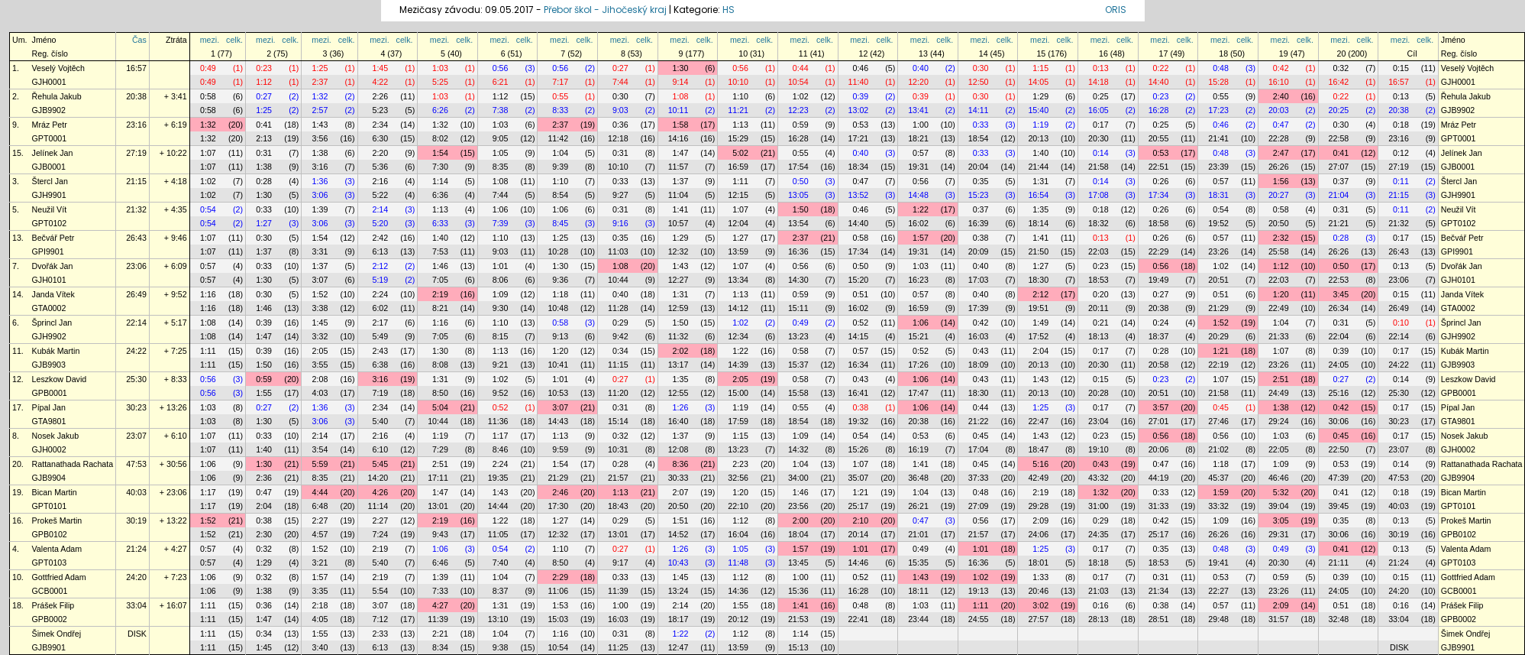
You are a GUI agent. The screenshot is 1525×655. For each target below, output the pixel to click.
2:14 (380, 209)
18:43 (618, 506)
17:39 (978, 308)
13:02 (858, 110)
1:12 (264, 81)
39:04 (1278, 506)
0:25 (1101, 96)
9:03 (620, 110)
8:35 (501, 166)
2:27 (320, 520)
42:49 (1038, 477)
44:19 (1159, 477)
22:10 (738, 506)
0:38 (981, 237)
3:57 (1161, 407)
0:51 (860, 294)
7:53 (440, 251)
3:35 (320, 590)
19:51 (1038, 308)
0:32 (1341, 68)
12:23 (798, 110)
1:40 (1040, 152)
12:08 (678, 449)
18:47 (1038, 449)
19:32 (858, 421)
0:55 (560, 96)
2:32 (1281, 237)
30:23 (136, 407)
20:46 (1038, 590)
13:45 (798, 562)
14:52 (678, 534)
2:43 (380, 350)
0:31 (264, 152)
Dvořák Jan (52, 266)
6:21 (501, 81)
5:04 (440, 407)
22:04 (1339, 336)
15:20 (858, 279)
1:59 (1221, 492)
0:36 (620, 124)
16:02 (918, 223)
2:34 (380, 124)
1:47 (681, 152)
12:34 (738, 336)
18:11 (918, 590)
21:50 (1038, 251)
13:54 (798, 223)
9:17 (620, 562)
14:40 (1159, 81)
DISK (137, 633)
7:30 (440, 166)
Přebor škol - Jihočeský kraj (605, 9)
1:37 (681, 181)
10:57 (678, 223)
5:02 (740, 152)
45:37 (1218, 477)
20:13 (1038, 138)
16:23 (918, 279)
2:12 (380, 266)
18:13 (1098, 336)
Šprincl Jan (52, 322)
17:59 (738, 421)
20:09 (978, 251)
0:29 (620, 322)
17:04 (978, 449)
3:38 (320, 308)
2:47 (1281, 152)
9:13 (560, 336)
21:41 (1218, 138)
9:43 (440, 534)
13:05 (798, 194)
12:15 (738, 194)
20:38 (136, 96)
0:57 (921, 152)
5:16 (1040, 464)
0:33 (981, 124)
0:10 (1401, 322)
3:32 (320, 336)
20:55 (1159, 138)
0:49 (208, 68)
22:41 (858, 619)
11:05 (498, 534)
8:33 (560, 110)
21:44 (1038, 166)
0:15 (1401, 68)
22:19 (1218, 364)
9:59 (560, 449)
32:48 (1339, 619)
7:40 (501, 562)
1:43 (320, 124)
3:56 (320, 138)
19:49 (1159, 279)
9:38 (501, 647)
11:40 (858, 81)
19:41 (1218, 562)
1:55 (264, 392)
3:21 (320, 562)
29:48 (1218, 619)
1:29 (1040, 96)
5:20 (380, 223)
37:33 (978, 477)
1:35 (1040, 209)
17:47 (918, 392)
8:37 (501, 590)
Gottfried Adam (59, 577)
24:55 (978, 619)
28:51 (1159, 619)
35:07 (858, 477)
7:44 (620, 81)
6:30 (380, 138)
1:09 (501, 294)
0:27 (620, 68)
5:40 (380, 421)
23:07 (136, 435)
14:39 (738, 364)
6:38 (380, 364)
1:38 (320, 152)
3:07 (320, 279)
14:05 (1038, 81)
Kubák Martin (56, 350)
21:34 (1159, 590)
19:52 (1218, 223)
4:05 (320, 619)
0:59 (801, 124)
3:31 (320, 251)
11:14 (378, 506)
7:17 (560, 81)
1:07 (208, 152)
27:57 (1038, 619)
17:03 (978, 279)
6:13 (380, 251)
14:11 (978, 110)
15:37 (798, 364)
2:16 (380, 181)
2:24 (380, 294)
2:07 (681, 492)
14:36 (738, 590)
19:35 (498, 477)
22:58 (1339, 138)
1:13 (740, 124)
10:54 (798, 81)
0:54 (208, 209)
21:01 (918, 534)
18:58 (1159, 223)
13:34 (738, 279)
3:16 (320, 166)
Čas (139, 39)
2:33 (380, 633)
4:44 (320, 492)
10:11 (678, 110)
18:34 (858, 166)
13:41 (918, 110)
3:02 (1040, 605)
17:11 (438, 477)
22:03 (1098, 251)
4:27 (440, 605)
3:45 (1341, 294)
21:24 (136, 548)
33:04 (136, 605)
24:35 (1098, 534)
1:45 (380, 68)
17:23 (1218, 110)
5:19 (380, 279)
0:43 (981, 350)
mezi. (209, 39)
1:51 (681, 520)
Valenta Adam (57, 548)
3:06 (320, 194)
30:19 (136, 520)
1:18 (560, 294)
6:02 (380, 308)
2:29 (560, 577)
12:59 (678, 308)
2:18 (320, 605)
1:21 (1221, 350)
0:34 (620, 350)
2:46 (560, 492)
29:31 (1278, 534)
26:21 (918, 506)
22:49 (1278, 308)
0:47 (1281, 124)
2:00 (801, 520)
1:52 (320, 294)
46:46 (1278, 477)
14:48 (918, 194)
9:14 (681, 81)
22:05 (1278, 449)
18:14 (1038, 223)
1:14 (440, 181)
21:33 (1278, 336)
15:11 (798, 308)
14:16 (678, 138)
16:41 (858, 392)
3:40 (320, 647)
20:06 (1159, 449)
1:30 (681, 68)
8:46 (501, 449)
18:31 (1218, 194)
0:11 (1401, 181)
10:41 (558, 364)
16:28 (1159, 110)
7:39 (501, 223)
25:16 (1339, 392)
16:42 (1339, 81)
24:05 (1339, 364)
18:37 (1159, 336)
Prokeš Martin (57, 520)
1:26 (681, 407)
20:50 (1278, 223)
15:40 (1038, 110)
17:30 (558, 506)
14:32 (798, 449)
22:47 (1038, 421)
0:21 (1101, 322)
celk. (234, 39)
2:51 (1281, 379)
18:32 (1098, 223)
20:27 (1278, 194)
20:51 (1218, 279)
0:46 (860, 68)
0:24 (1161, 322)
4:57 (320, 534)
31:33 (1159, 506)
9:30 (501, 308)
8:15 (501, 336)
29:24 (1278, 421)
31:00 (1098, 506)
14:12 (738, 308)
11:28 (618, 308)
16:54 (1038, 194)
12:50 (978, 81)
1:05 (501, 152)
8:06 (501, 279)
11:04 (678, 194)
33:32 (1218, 506)
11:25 (618, 647)
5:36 (380, 166)
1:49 (1040, 322)
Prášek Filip (53, 605)
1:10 (740, 96)
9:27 (620, 194)
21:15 (136, 181)
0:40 (921, 68)
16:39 (978, 223)
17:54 (798, 166)
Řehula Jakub (57, 96)
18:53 (1098, 279)
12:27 (678, 279)
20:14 (858, 534)
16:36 (798, 251)
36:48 (918, 477)
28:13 (1098, 619)
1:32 (320, 96)
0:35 (981, 181)
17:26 (918, 364)
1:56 (1281, 181)
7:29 (440, 449)
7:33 (440, 590)
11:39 (618, 590)
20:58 (1159, 364)
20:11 (1098, 308)
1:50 (801, 209)
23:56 (798, 506)
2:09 (1040, 520)
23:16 (136, 124)
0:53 (860, 124)
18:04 (798, 534)
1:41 (681, 209)
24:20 (136, 577)
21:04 (1339, 194)
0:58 (208, 96)
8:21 (440, 308)
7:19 (380, 392)
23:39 (1218, 166)
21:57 (618, 477)
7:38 (501, 110)
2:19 (440, 294)
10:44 (618, 279)
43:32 (1098, 477)
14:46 (858, 562)
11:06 (558, 590)
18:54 (978, 138)
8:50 (440, 392)
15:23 (978, 194)
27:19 (136, 152)
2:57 (320, 110)
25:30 (136, 379)
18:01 (1038, 562)
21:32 (136, 209)
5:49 (380, 336)
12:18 (618, 138)
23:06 (136, 266)
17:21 (858, 138)
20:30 (1098, 138)
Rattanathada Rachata (73, 464)
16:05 (1098, 110)
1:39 (320, 209)
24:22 (136, 350)
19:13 (978, 590)
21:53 (798, 619)
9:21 (501, 364)
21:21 (1339, 223)
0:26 (1161, 181)
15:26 (858, 449)
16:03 (978, 336)
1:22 (921, 209)
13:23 (798, 336)
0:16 (1101, 605)
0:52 (860, 322)
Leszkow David (59, 379)
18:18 (1098, 562)
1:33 (1040, 577)
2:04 (1040, 350)
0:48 (1221, 68)
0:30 (981, 68)
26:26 (1278, 166)
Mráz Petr (49, 124)
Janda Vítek (53, 294)
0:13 (1101, 68)
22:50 (1339, 449)
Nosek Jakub (55, 435)
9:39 (560, 166)
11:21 (738, 110)
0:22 (1161, 68)
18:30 (1038, 279)
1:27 (264, 223)
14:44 (498, 506)
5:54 (380, 590)
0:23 (264, 68)
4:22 (380, 81)
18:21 (918, 138)
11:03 (618, 251)
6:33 (440, 223)
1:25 (320, 68)
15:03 (558, 619)
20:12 (738, 619)
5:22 (380, 194)
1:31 (1040, 181)
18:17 (678, 619)
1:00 (921, 124)
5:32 (1281, 492)
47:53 (136, 464)
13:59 (738, 251)
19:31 (918, 166)
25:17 (858, 506)
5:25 (440, 81)
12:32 (678, 251)
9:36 (560, 279)
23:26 (1218, 251)
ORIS (1115, 9)
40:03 (136, 492)
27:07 (1339, 166)
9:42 (620, 336)
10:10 (738, 81)
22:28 (1278, 138)
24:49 (1278, 392)
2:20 (380, 152)
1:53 (560, 605)
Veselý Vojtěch (58, 68)
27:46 (1218, 421)
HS (728, 9)
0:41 (264, 124)
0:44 (801, 68)
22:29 (1159, 251)
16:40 (678, 421)
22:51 (1159, 166)
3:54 (320, 449)
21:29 (1218, 308)
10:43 (678, 562)
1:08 (681, 96)
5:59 (320, 464)
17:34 (1159, 194)
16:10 (1278, 81)
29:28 (1038, 506)
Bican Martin (54, 492)
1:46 (440, 266)
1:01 (501, 266)
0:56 (501, 68)
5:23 (380, 110)
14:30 (798, 279)
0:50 (801, 181)
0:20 (1101, 294)
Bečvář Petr (53, 237)
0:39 (860, 96)
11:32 (678, 336)
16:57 (136, 68)
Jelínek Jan (52, 152)
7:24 (380, 534)
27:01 (1159, 421)
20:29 (1218, 336)
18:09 (978, 364)
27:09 (978, 506)
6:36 (440, 194)
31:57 (1278, 619)
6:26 (440, 110)
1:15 (1040, 68)
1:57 (921, 237)
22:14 (136, 322)
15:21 (918, 336)
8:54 (560, 194)
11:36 (498, 421)
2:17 (380, 322)
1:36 (320, 181)
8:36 (681, 464)
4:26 (380, 492)
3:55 (320, 364)
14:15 (858, 336)
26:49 (136, 294)
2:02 (681, 350)
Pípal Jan (49, 407)
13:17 (678, 364)
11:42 (558, 138)
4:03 (320, 392)
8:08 (440, 364)
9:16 (620, 223)
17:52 (1038, 336)
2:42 (380, 237)
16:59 (738, 166)
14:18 (1098, 81)
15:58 (798, 392)
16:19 (918, 449)
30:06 (1339, 421)
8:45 (560, 223)
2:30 (264, 534)
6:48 (320, 506)
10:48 (558, 308)
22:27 (1218, 590)
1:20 (1281, 294)
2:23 (740, 464)
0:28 (264, 181)
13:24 (678, 590)
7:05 (440, 279)
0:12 (1401, 152)
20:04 (978, 166)
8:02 (440, 138)
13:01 (438, 506)
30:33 (678, 477)
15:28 (1218, 81)
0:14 (1101, 152)
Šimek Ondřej (57, 633)
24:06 (1038, 534)
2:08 (320, 379)
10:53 (558, 392)
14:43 (558, 421)
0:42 (1281, 68)
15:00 (738, 392)
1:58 (681, 124)
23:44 (918, 619)
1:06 (501, 209)
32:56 (738, 477)
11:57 (678, 166)
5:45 (380, 464)
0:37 (1341, 181)
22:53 (1339, 279)
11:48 (738, 562)
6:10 (380, 449)
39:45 (1339, 506)
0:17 (1101, 124)
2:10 (860, 520)
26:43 (136, 237)
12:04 (738, 223)
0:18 (1401, 124)
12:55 (678, 392)
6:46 (440, 562)
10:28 (558, 251)
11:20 (618, 392)
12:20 (918, 81)
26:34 (1339, 308)
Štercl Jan (50, 181)
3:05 (1281, 520)
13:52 (858, 194)
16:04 (738, 534)
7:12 (380, 619)
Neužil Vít (49, 209)
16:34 (858, 364)
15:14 (618, 421)
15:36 (798, 590)
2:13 (264, 138)
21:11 (1339, 562)
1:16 (208, 294)
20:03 (1278, 110)
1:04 (560, 152)
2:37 (320, 81)
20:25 (1339, 110)
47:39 (1339, 477)
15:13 (798, 647)
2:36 (264, 477)
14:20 (378, 477)
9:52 (501, 392)
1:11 (740, 181)
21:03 (1098, 590)
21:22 (978, 421)
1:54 (440, 152)
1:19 (1040, 124)
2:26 (380, 96)
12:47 (678, 647)
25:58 (1278, 251)
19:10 (1098, 449)
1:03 (440, 68)
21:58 (1098, 166)
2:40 (1281, 96)
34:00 (798, 477)
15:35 (918, 562)
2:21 (440, 633)
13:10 (498, 619)
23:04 (1098, 421)
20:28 (1098, 392)
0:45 (1221, 407)
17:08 (1098, 194)
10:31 (618, 449)
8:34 (440, 647)
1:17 (501, 435)
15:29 (738, 138)
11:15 (618, 364)
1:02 (801, 96)
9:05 (501, 138)
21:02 (1218, 449)
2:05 (320, 350)
